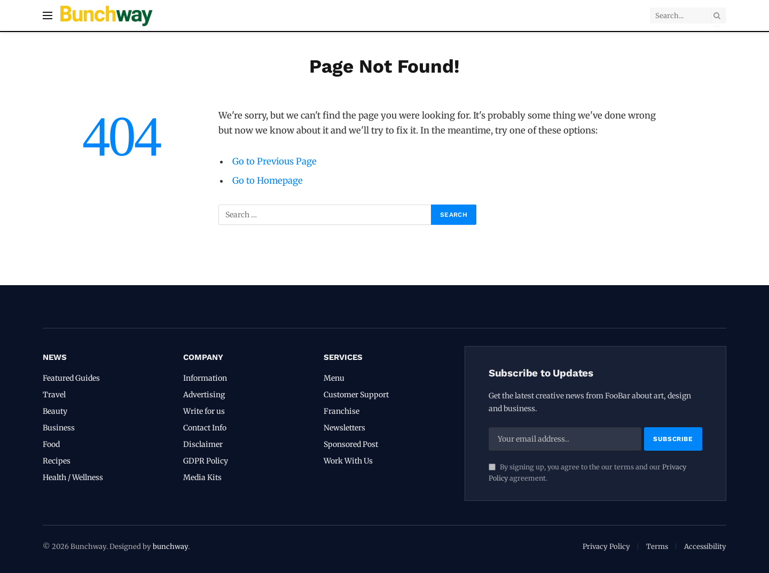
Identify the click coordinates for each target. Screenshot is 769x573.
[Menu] (47, 16)
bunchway (170, 546)
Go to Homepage (267, 180)
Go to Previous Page (274, 161)
